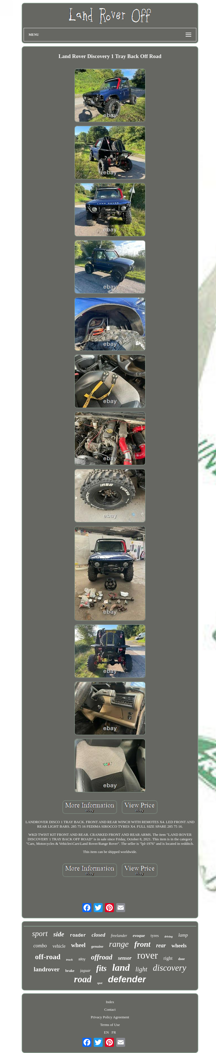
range (119, 943)
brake (70, 970)
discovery (169, 968)
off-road (48, 957)
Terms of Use (110, 1025)
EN (106, 1032)
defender (127, 979)
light (141, 969)
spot (99, 983)
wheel (78, 945)
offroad (101, 957)
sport (40, 933)
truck (69, 959)
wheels (179, 945)
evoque (139, 935)
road (82, 979)
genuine (97, 946)
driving (169, 936)
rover (147, 955)
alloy (82, 959)
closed (98, 935)
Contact (110, 1009)
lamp (183, 935)
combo (40, 945)
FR (114, 1032)
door (181, 959)
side (58, 934)
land (121, 967)
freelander (119, 936)
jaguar (85, 970)
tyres (154, 935)
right (167, 958)
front (142, 944)
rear (161, 945)
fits (101, 968)
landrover (47, 969)
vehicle (59, 946)
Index (110, 1002)
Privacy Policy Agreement (110, 1017)
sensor (124, 958)
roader (78, 935)
